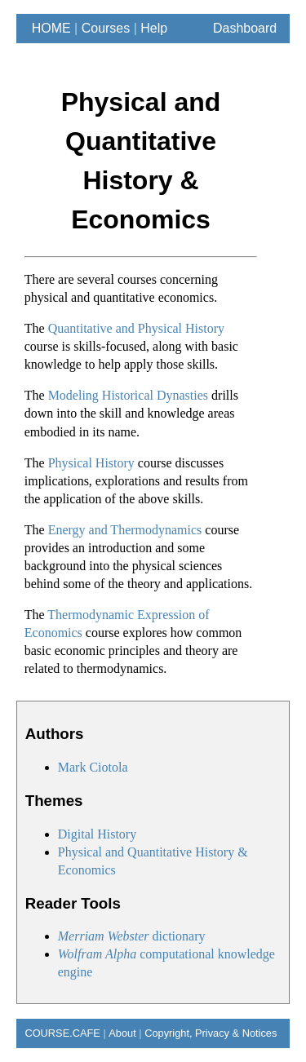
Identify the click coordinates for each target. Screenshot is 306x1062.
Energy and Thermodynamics (125, 530)
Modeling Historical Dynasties (128, 395)
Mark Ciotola (93, 767)
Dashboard (245, 28)
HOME (47, 28)
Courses (106, 28)
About (122, 1033)
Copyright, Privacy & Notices (210, 1033)
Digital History (97, 834)
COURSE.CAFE (58, 1033)
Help (153, 28)
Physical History (91, 463)
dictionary (132, 936)
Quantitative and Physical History (136, 328)
